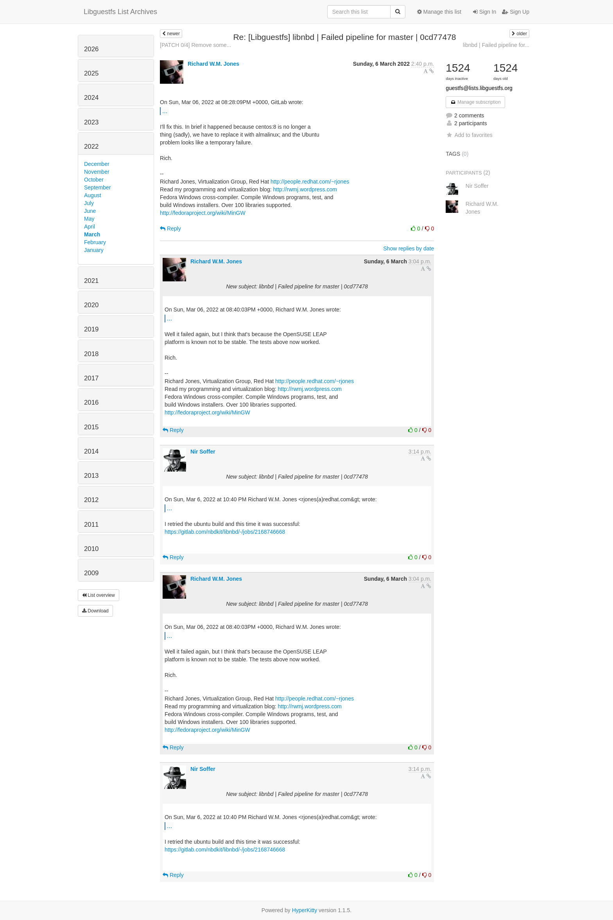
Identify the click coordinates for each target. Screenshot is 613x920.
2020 (91, 305)
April (89, 226)
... (164, 110)
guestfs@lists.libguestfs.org (479, 88)
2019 (91, 329)
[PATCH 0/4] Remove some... (195, 45)
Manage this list (439, 12)
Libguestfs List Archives (120, 12)
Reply (170, 228)
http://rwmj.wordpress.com (305, 189)
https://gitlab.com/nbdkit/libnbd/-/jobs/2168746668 (225, 532)
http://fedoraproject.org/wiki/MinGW (203, 213)
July (89, 203)
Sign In (484, 12)
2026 (91, 49)
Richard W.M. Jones (213, 64)
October (94, 179)
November (96, 172)
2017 (91, 378)
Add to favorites (469, 135)
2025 (91, 73)
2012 (91, 500)
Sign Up (515, 12)
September (97, 187)
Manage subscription (475, 102)
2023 (91, 122)
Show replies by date (408, 248)
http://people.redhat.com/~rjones (310, 181)
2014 (91, 451)
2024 (91, 97)
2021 (91, 280)
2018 (91, 354)
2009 (91, 573)
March (92, 234)
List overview (98, 595)
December (96, 164)
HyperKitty (304, 910)
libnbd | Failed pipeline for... (496, 45)
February (95, 242)
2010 (91, 549)
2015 (91, 427)
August (92, 195)
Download (95, 611)
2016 (91, 402)
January (94, 250)
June (90, 211)
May (89, 219)
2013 (91, 475)
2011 (91, 524)
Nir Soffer (202, 451)
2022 (91, 146)
